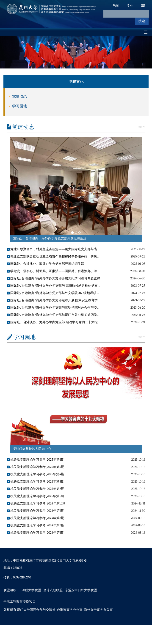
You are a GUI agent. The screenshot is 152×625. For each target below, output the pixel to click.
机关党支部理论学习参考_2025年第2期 (35, 489)
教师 (116, 6)
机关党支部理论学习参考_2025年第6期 (35, 460)
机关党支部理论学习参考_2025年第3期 (35, 481)
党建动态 (19, 96)
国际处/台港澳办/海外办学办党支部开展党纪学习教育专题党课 (53, 278)
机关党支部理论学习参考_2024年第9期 (35, 511)
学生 (130, 6)
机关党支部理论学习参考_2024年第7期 (35, 525)
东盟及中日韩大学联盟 (81, 590)
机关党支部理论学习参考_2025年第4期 (35, 474)
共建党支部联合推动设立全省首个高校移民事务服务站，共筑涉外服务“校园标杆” (66, 256)
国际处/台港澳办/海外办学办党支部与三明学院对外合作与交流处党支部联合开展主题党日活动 (76, 308)
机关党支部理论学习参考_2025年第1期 (35, 496)
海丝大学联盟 (31, 590)
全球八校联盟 (53, 590)
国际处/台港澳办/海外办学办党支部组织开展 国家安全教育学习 (54, 300)
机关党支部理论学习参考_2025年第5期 (35, 467)
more (141, 127)
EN (143, 6)
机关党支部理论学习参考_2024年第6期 (35, 533)
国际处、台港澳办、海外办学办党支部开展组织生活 (49, 238)
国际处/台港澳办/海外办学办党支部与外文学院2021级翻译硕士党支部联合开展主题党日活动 (74, 293)
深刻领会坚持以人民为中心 (32, 449)
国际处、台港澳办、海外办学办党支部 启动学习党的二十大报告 (54, 322)
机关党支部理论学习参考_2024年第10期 (36, 503)
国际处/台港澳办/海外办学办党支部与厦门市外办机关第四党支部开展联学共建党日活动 (71, 315)
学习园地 (19, 106)
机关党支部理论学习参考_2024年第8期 (35, 518)
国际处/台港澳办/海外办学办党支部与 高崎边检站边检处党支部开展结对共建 (63, 286)
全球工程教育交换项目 (19, 602)
